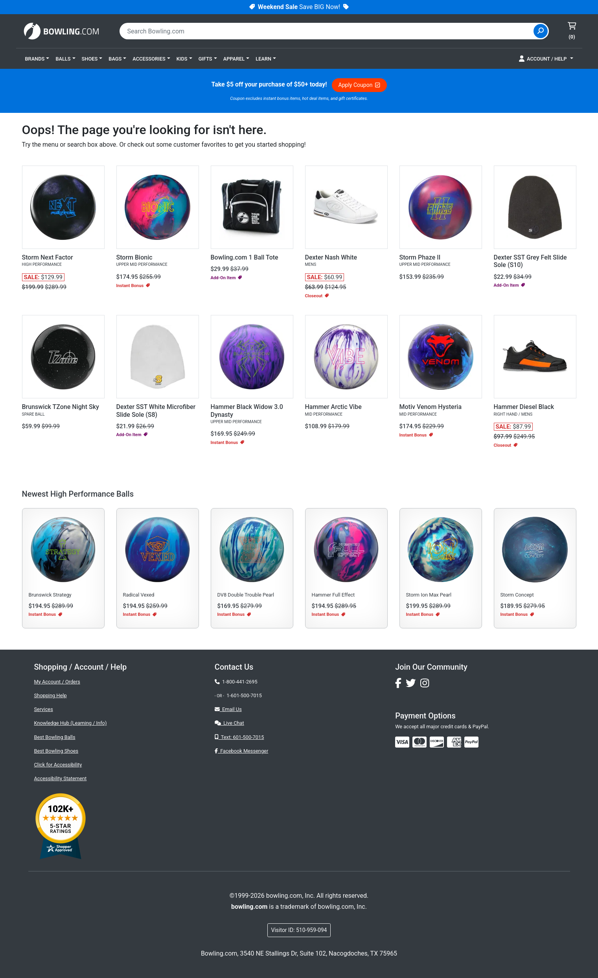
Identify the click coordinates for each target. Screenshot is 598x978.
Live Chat (229, 723)
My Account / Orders (57, 682)
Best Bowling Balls (54, 737)
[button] (37, 59)
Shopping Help (50, 695)
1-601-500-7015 (244, 695)
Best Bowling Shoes (56, 751)
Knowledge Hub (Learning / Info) (70, 723)
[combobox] (327, 31)
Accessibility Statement (60, 778)
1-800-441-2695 (236, 682)
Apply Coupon (359, 85)
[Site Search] (541, 31)
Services (43, 709)
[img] (471, 742)
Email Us (228, 709)
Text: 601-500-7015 (239, 737)
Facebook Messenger (241, 751)
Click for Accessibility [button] (58, 765)
